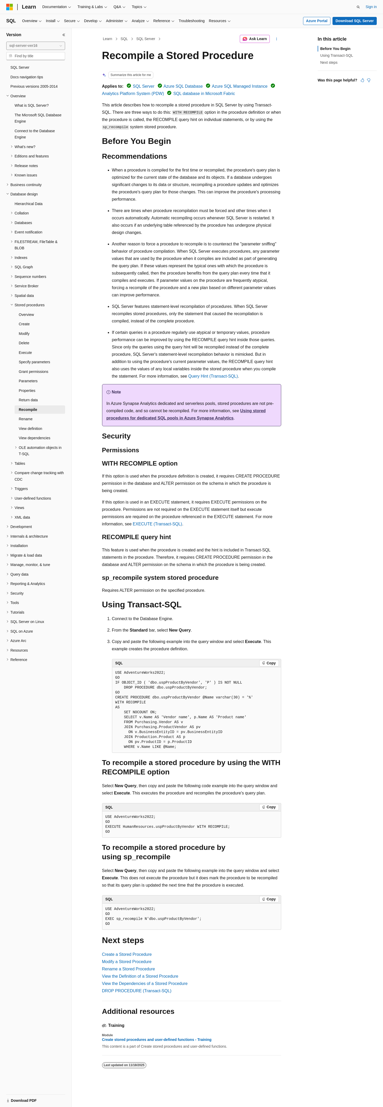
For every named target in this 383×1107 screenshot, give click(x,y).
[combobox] (35, 46)
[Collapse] (63, 35)
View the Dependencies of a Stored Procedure (145, 983)
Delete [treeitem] (24, 343)
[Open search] (358, 7)
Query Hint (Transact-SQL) (213, 376)
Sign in (371, 7)
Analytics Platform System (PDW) (133, 93)
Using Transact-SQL (336, 55)
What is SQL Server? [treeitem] (32, 105)
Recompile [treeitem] (28, 410)
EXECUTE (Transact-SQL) (157, 524)
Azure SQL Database (183, 86)
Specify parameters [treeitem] (34, 362)
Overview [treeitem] (26, 315)
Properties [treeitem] (27, 391)
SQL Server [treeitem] (19, 67)
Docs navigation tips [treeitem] (26, 77)
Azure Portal (316, 21)
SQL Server (145, 39)
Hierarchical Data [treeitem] (28, 204)
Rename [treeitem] (26, 419)
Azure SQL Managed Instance (240, 86)
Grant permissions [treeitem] (33, 372)
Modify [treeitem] (24, 334)
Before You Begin (335, 49)
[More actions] (276, 39)
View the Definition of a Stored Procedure (140, 976)
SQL (124, 39)
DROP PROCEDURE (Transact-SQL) (137, 991)
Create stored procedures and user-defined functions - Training (157, 1040)
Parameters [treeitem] (28, 381)
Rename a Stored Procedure (128, 969)
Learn (107, 39)
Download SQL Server (355, 21)
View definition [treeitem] (30, 429)
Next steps (328, 62)
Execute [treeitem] (25, 353)
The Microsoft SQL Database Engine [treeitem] (38, 118)
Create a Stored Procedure (127, 954)
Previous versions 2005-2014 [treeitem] (34, 86)
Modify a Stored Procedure (127, 961)
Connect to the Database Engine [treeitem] (35, 134)
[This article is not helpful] (369, 80)
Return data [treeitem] (28, 400)
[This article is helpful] (362, 80)
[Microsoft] (9, 7)
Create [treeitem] (24, 324)
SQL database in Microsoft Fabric (204, 93)
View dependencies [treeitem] (34, 438)
